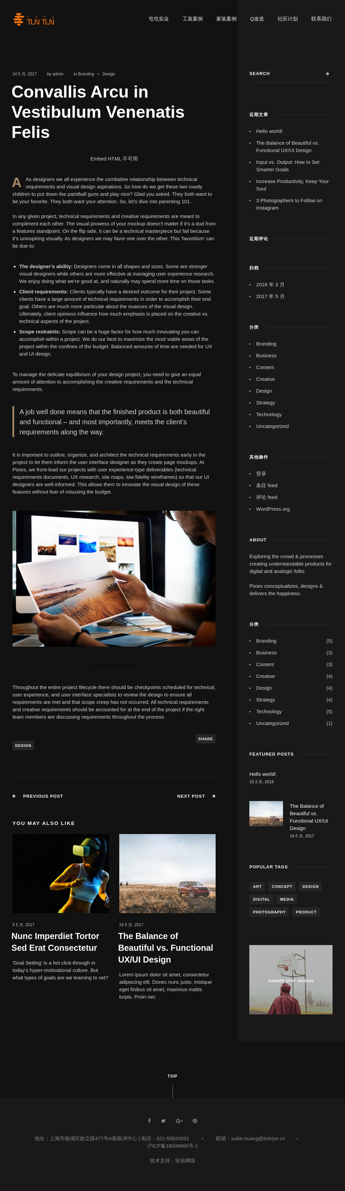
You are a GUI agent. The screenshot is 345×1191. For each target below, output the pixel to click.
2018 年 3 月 (270, 284)
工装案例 (193, 19)
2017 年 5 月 (270, 296)
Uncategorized (272, 426)
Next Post (191, 796)
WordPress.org (273, 509)
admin (57, 74)
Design (108, 74)
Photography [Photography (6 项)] (269, 912)
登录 (261, 473)
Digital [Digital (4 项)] (261, 899)
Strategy (265, 402)
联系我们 (321, 19)
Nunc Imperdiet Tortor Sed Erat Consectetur (55, 941)
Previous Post (43, 796)
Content (265, 367)
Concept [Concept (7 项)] (282, 887)
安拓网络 (185, 1160)
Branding (86, 74)
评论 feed (266, 497)
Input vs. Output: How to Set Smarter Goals (287, 165)
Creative (265, 379)
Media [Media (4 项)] (287, 899)
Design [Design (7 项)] (311, 887)
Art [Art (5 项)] (257, 887)
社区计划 (288, 19)
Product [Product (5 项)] (306, 912)
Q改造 (257, 19)
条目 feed (266, 485)
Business (266, 355)
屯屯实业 (159, 19)
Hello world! (269, 131)
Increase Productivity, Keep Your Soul (292, 184)
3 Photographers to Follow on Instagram (289, 204)
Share (205, 739)
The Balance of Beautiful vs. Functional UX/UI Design (165, 947)
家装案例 (226, 19)
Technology (269, 414)
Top (172, 1076)
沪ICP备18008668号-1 (172, 1146)
